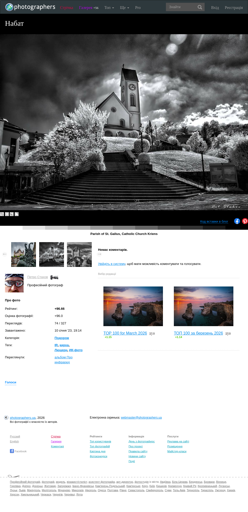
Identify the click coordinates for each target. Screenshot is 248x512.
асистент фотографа (102, 481)
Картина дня (97, 451)
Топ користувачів (100, 441)
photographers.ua (22, 418)
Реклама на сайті (178, 441)
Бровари (209, 481)
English (14, 441)
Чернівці (69, 494)
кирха (64, 345)
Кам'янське (133, 485)
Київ (152, 485)
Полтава (112, 490)
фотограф (48, 481)
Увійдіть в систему (111, 264)
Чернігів (57, 494)
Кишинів (161, 485)
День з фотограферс (141, 441)
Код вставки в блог (214, 221)
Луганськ (224, 485)
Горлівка (15, 485)
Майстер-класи (176, 451)
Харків (231, 490)
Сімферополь (154, 490)
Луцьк (13, 490)
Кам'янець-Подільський (110, 485)
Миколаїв (78, 490)
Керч (145, 485)
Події (131, 461)
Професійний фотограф (25, 481)
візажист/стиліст (77, 481)
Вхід (215, 7)
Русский (15, 436)
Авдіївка (165, 481)
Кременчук (175, 485)
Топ (109, 7)
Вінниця (221, 481)
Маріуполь (33, 490)
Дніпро (26, 485)
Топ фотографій (100, 446)
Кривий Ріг (189, 485)
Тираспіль (207, 490)
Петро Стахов (37, 277)
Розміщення (175, 446)
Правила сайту (137, 451)
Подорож (62, 338)
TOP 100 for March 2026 (125, 333)
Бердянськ (195, 481)
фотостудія (142, 481)
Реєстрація (234, 7)
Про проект (135, 446)
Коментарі (57, 446)
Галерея (88, 7)
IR (56, 345)
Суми (168, 490)
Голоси (10, 382)
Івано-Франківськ (83, 485)
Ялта (79, 494)
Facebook (18, 451)
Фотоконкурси (98, 456)
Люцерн (61, 350)
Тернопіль (193, 490)
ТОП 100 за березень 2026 (198, 333)
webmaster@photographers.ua (141, 417)
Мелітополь (49, 490)
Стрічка (66, 7)
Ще (124, 7)
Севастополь (136, 490)
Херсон (14, 494)
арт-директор (124, 481)
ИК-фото (76, 350)
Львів (22, 490)
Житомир (50, 485)
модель (60, 481)
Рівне (123, 490)
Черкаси (46, 494)
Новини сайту (137, 456)
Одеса (102, 490)
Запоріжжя (64, 485)
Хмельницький (30, 494)
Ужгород (220, 490)
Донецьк (37, 485)
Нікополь (90, 490)
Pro (138, 7)
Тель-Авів (179, 490)
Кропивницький (207, 485)
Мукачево (64, 490)
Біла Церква (179, 481)
